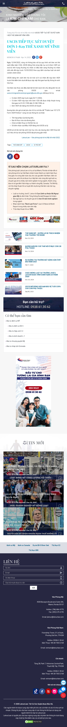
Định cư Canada (24, 545)
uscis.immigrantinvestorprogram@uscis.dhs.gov (25, 93)
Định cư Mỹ (11, 545)
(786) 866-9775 (58, 609)
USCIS (28, 145)
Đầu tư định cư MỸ (12, 321)
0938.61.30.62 (40, 307)
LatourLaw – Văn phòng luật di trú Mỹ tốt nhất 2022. (41, 138)
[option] (33, 14)
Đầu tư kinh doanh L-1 (16, 336)
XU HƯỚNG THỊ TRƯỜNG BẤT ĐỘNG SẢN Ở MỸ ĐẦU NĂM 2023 (43, 261)
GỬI (33, 588)
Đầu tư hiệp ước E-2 (15, 331)
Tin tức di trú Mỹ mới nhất (16, 475)
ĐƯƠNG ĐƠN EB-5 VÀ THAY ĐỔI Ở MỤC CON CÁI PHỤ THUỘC (43, 247)
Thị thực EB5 (33, 550)
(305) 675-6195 (58, 612)
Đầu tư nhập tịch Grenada (15, 346)
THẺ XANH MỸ (17, 145)
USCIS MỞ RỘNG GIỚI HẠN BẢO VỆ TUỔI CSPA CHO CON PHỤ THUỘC (43, 287)
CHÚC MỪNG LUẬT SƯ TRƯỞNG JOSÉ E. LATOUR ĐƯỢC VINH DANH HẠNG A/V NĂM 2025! (41, 274)
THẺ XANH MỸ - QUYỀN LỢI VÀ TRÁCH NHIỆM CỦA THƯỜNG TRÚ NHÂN (42, 234)
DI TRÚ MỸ (37, 145)
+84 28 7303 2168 (57, 643)
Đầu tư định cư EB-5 (15, 326)
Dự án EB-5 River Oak (41, 545)
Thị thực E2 (56, 545)
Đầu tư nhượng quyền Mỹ (15, 341)
